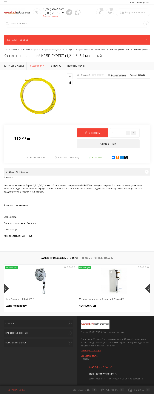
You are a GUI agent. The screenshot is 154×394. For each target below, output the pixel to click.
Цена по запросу (16, 305)
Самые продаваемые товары (59, 258)
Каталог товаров (77, 40)
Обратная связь (14, 390)
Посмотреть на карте (91, 350)
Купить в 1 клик (108, 143)
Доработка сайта (89, 356)
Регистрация (143, 2)
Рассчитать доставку (67, 157)
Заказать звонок (50, 16)
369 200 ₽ (112, 305)
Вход (131, 2)
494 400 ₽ (63, 305)
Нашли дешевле (35, 157)
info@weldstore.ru (106, 373)
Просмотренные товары (97, 258)
